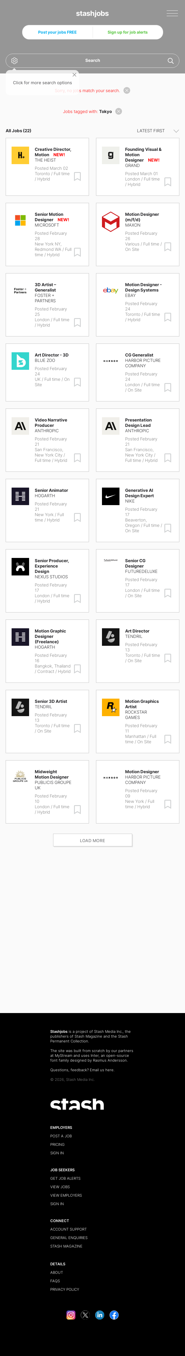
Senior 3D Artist (51, 701)
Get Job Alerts (65, 1178)
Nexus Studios (51, 576)
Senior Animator (51, 490)
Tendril (133, 636)
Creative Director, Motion (53, 152)
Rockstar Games (136, 714)
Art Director (137, 631)
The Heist (45, 160)
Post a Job (61, 1136)
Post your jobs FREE (57, 32)
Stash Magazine (88, 1036)
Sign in (57, 1153)
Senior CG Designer (135, 563)
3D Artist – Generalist (45, 287)
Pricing (57, 1144)
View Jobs (60, 1187)
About (56, 1272)
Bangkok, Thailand (53, 666)
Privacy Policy (64, 1289)
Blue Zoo (45, 360)
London (132, 179)
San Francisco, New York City (49, 452)
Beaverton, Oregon (136, 522)
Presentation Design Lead (138, 422)
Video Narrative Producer (51, 422)
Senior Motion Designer (49, 217)
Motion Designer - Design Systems (143, 287)
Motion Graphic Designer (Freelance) (50, 636)
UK (38, 379)
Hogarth (45, 495)
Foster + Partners (45, 298)
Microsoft (47, 225)
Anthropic (47, 430)
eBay (130, 295)
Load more (92, 840)
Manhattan (135, 736)
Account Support (68, 1229)
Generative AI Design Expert (139, 493)
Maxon (132, 225)
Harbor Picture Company (143, 363)
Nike (130, 501)
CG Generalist (139, 355)
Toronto (42, 173)
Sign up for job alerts (128, 32)
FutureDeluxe (141, 571)
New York (44, 514)
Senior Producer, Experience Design (52, 566)
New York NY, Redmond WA (48, 246)
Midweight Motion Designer (52, 774)
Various (132, 244)
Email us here (102, 1070)
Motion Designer (142, 771)
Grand (132, 165)
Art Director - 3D (52, 355)
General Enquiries (69, 1237)
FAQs (55, 1281)
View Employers (66, 1195)
